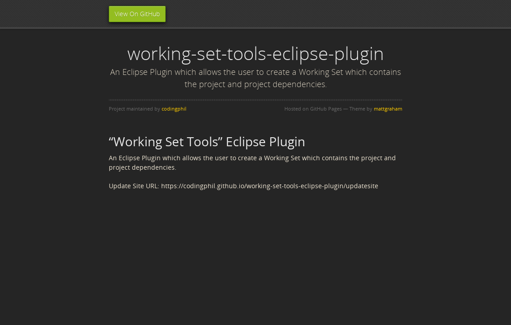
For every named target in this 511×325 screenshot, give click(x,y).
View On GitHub (137, 13)
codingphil (174, 108)
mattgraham (388, 108)
